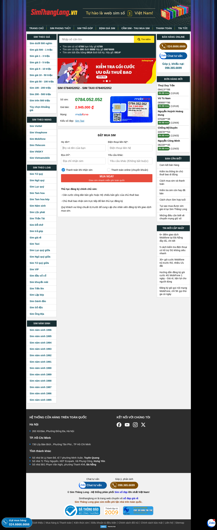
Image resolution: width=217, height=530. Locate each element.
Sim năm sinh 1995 (41, 336)
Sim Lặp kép (37, 294)
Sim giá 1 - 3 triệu (40, 56)
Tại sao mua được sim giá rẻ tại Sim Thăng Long (173, 207)
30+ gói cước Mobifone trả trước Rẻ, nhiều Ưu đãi (172, 262)
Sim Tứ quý (36, 174)
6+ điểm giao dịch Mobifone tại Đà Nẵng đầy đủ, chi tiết (171, 237)
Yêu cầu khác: (115, 155)
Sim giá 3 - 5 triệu (40, 62)
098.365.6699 (122, 485)
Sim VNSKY (36, 151)
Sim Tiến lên (37, 288)
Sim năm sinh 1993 (41, 349)
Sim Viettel (36, 126)
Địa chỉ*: (65, 155)
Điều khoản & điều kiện (103, 522)
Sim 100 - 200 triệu (40, 87)
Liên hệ (169, 522)
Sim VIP (34, 269)
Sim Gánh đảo (38, 301)
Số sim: (64, 99)
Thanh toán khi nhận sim (77, 170)
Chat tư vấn (171, 55)
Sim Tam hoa (37, 193)
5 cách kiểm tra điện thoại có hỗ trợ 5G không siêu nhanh (173, 250)
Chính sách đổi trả (129, 522)
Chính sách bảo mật (152, 522)
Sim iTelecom (37, 145)
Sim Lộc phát (37, 212)
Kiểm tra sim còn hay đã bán (172, 192)
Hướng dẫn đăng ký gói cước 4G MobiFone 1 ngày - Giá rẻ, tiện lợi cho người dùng (173, 277)
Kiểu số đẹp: (67, 120)
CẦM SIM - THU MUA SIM (135, 28)
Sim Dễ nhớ (36, 225)
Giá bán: (64, 107)
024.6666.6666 (173, 46)
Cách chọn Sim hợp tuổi (173, 199)
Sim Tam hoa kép (40, 199)
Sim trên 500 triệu (40, 100)
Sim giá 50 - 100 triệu (42, 81)
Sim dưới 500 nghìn (41, 43)
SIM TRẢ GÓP (85, 28)
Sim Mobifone (38, 139)
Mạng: (63, 114)
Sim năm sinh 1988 (41, 380)
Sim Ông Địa (37, 314)
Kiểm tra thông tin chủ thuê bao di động (171, 173)
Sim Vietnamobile (40, 158)
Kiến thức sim (81, 522)
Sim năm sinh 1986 (41, 393)
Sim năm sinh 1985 (41, 400)
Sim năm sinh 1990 (41, 368)
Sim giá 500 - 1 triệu (41, 49)
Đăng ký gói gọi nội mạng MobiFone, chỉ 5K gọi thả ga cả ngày (173, 290)
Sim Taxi (35, 243)
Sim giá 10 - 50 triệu (41, 75)
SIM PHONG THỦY (60, 28)
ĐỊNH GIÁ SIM (107, 28)
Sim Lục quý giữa (40, 250)
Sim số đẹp (121, 492)
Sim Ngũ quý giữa (40, 256)
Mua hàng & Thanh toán (59, 522)
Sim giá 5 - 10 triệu (40, 69)
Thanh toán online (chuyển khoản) (127, 170)
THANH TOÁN (164, 28)
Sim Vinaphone (38, 132)
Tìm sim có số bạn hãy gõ (83, 46)
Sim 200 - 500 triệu (40, 94)
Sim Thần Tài (37, 218)
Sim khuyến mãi (39, 282)
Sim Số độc (36, 307)
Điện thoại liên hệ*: (118, 142)
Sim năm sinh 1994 (41, 342)
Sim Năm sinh (38, 205)
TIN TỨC (183, 28)
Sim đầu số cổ (38, 275)
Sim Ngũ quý (37, 180)
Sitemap (179, 522)
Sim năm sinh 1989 (41, 374)
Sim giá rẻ (35, 237)
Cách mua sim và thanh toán (172, 182)
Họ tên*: (65, 142)
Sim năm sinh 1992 (41, 355)
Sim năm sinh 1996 (41, 330)
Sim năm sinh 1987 (41, 387)
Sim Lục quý (37, 186)
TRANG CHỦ (36, 28)
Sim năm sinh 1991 (41, 361)
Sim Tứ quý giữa (39, 263)
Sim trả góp (36, 231)
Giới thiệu (38, 522)
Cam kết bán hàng (169, 165)
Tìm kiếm (144, 39)
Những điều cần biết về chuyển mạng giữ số (172, 217)
